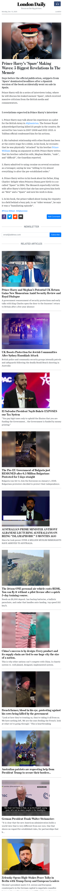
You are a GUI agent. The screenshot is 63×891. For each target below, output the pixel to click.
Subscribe (55, 235)
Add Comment (54, 216)
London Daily (31, 4)
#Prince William (8, 211)
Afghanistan (32, 123)
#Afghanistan (21, 211)
